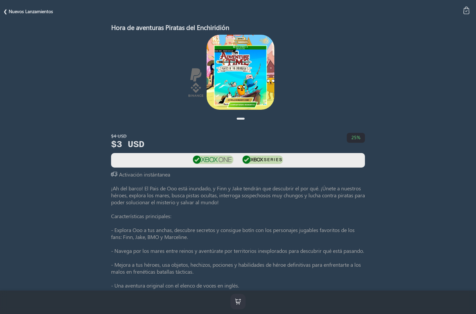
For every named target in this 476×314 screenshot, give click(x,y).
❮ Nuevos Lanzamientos (28, 11)
